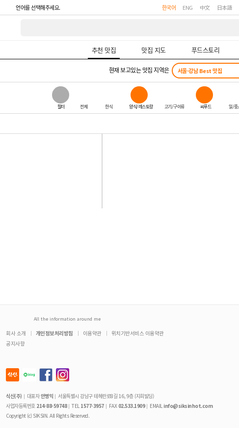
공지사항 (15, 343)
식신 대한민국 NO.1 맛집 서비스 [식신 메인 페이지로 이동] (11, 27)
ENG (188, 7)
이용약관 (92, 333)
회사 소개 (16, 333)
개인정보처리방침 (54, 333)
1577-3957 (92, 405)
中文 (205, 7)
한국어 (169, 7)
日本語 (225, 7)
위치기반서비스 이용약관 (137, 333)
